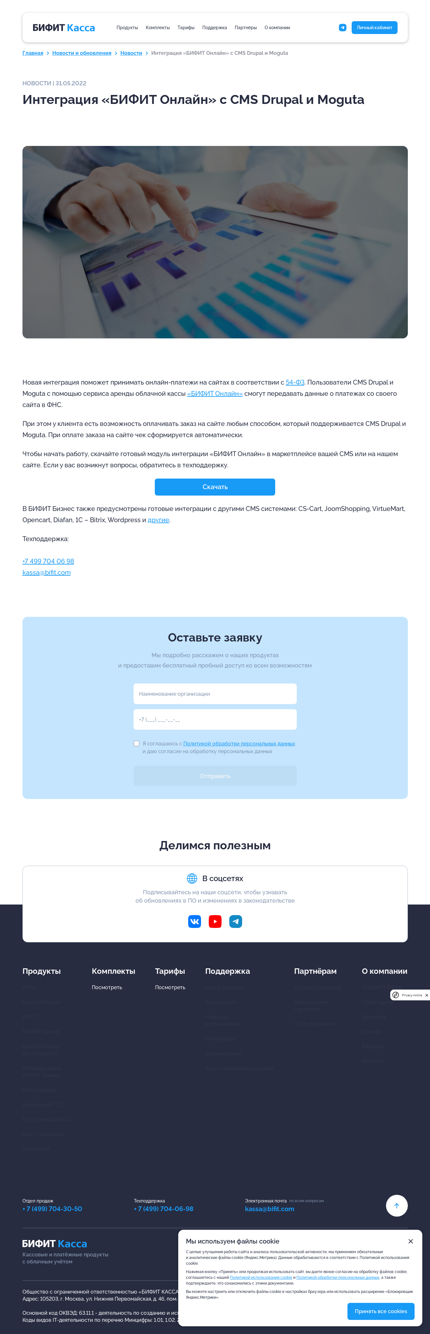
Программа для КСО (47, 1120)
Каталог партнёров (318, 987)
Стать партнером (315, 1024)
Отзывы (371, 1032)
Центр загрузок (224, 987)
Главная (32, 53)
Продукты (127, 27)
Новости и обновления (81, 53)
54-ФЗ (295, 382)
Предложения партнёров (311, 1005)
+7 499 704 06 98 (48, 561)
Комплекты (158, 27)
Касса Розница (40, 1002)
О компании (277, 27)
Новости (131, 53)
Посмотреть (107, 987)
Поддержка (214, 27)
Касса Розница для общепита (40, 1050)
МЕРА (29, 987)
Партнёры (246, 27)
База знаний (220, 1002)
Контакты (373, 1061)
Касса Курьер (39, 1090)
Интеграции (220, 1039)
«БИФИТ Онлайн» (215, 393)
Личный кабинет (374, 27)
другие (158, 520)
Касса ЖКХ (36, 1149)
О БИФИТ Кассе (382, 987)
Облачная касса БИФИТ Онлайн (42, 1071)
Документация (223, 1053)
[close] (427, 995)
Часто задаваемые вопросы (239, 1068)
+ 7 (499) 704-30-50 (52, 1209)
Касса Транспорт (43, 1134)
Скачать (215, 487)
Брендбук (374, 1017)
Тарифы (186, 27)
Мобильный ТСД (43, 1105)
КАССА (31, 1017)
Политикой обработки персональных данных (239, 744)
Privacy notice (412, 995)
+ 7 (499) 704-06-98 (163, 1209)
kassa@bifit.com (46, 572)
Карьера (372, 1046)
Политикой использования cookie (261, 1277)
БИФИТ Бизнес (41, 1032)
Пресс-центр (378, 1002)
